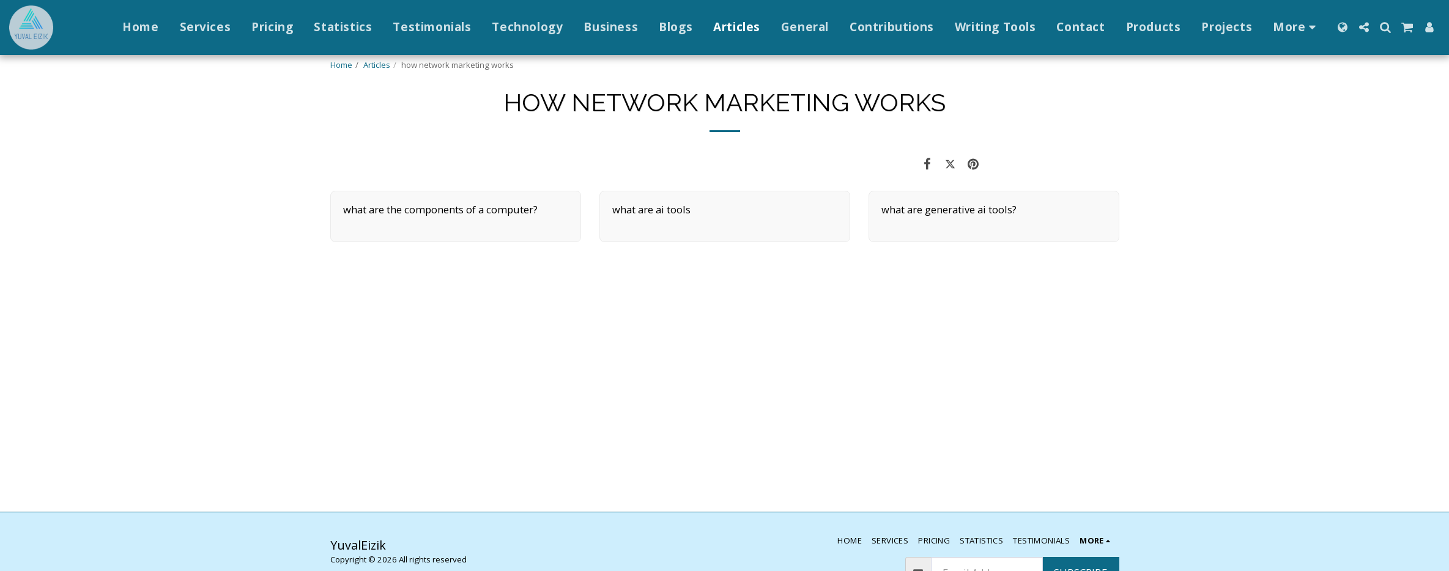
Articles (376, 64)
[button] (1364, 27)
